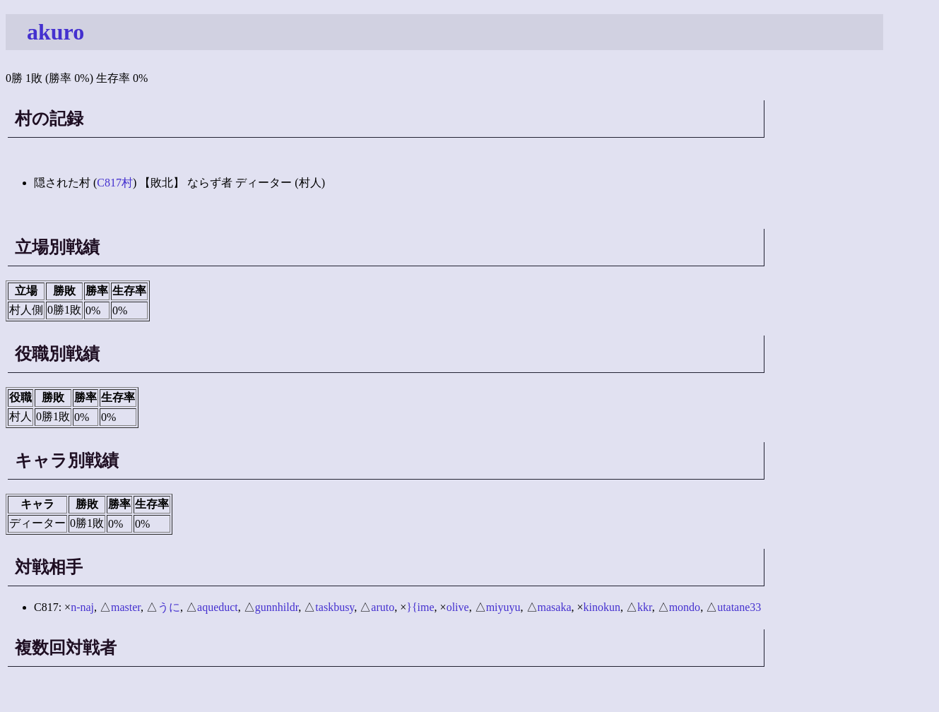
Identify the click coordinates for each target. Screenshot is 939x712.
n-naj (82, 607)
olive (458, 607)
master (126, 607)
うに (169, 607)
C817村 (115, 183)
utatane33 (739, 607)
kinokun (602, 607)
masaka (555, 607)
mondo (684, 607)
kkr (644, 607)
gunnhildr (277, 607)
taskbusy (334, 607)
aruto (382, 607)
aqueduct (217, 607)
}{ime (420, 607)
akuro (55, 31)
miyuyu (503, 607)
